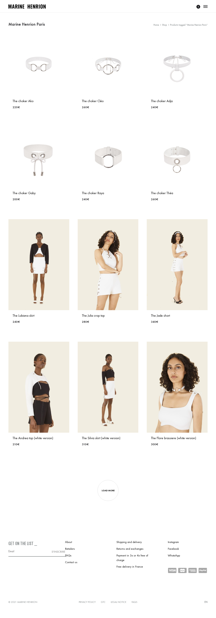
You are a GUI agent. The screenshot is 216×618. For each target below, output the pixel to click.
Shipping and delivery (129, 542)
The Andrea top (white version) (33, 438)
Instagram (173, 542)
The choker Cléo (93, 101)
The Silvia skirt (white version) (101, 438)
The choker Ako (23, 101)
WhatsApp (174, 555)
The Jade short (160, 316)
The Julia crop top (93, 316)
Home (156, 25)
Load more (108, 490)
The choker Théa (162, 193)
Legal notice (118, 602)
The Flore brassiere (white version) (173, 438)
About (68, 542)
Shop (164, 25)
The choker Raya (93, 193)
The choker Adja (162, 101)
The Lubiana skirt (23, 316)
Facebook (173, 549)
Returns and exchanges (129, 549)
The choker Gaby (24, 193)
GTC (103, 602)
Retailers (70, 549)
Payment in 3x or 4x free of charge (132, 558)
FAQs (68, 555)
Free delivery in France (129, 566)
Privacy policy (87, 602)
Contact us (71, 562)
